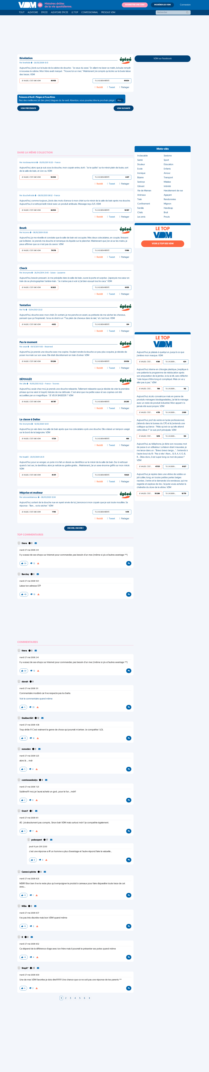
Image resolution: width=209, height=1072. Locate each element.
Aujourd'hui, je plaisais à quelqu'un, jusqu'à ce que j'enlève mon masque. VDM (160, 354)
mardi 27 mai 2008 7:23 (29, 787)
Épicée (44, 12)
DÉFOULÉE (25, 379)
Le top (75, 12)
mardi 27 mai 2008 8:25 (29, 879)
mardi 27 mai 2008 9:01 (29, 581)
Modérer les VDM (162, 5)
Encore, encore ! (75, 528)
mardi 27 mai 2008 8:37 (29, 913)
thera (24, 543)
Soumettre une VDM (134, 5)
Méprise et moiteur (31, 493)
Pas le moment (28, 342)
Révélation (26, 58)
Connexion (185, 5)
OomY (25, 811)
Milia (24, 906)
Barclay (25, 574)
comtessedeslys (30, 780)
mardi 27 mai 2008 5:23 (29, 756)
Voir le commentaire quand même (35, 699)
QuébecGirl (28, 718)
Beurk (23, 228)
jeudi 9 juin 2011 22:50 (38, 847)
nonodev (26, 749)
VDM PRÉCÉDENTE (28, 108)
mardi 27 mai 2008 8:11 (28, 818)
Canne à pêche (29, 872)
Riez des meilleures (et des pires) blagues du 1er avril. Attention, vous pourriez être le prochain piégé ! (71, 99)
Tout (21, 12)
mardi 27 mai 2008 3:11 (28, 689)
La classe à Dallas (29, 419)
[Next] (89, 998)
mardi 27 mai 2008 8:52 (29, 944)
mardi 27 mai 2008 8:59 (29, 975)
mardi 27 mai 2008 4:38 (29, 725)
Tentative (25, 305)
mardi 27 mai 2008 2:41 (29, 550)
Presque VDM (108, 12)
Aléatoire (33, 12)
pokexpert (36, 840)
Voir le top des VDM (163, 244)
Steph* (25, 968)
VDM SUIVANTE (123, 108)
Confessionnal (89, 12)
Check (23, 268)
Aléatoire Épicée (59, 12)
